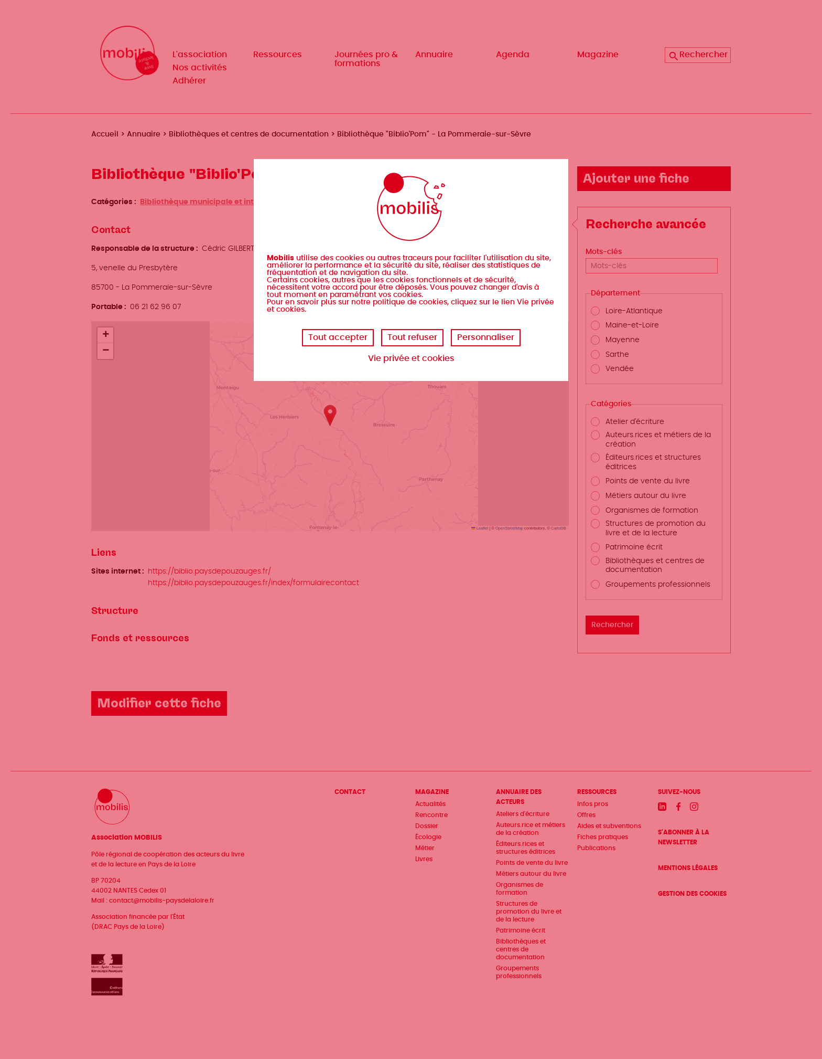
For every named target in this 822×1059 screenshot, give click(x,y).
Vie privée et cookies (411, 358)
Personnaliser (485, 337)
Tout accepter (337, 337)
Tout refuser (412, 337)
